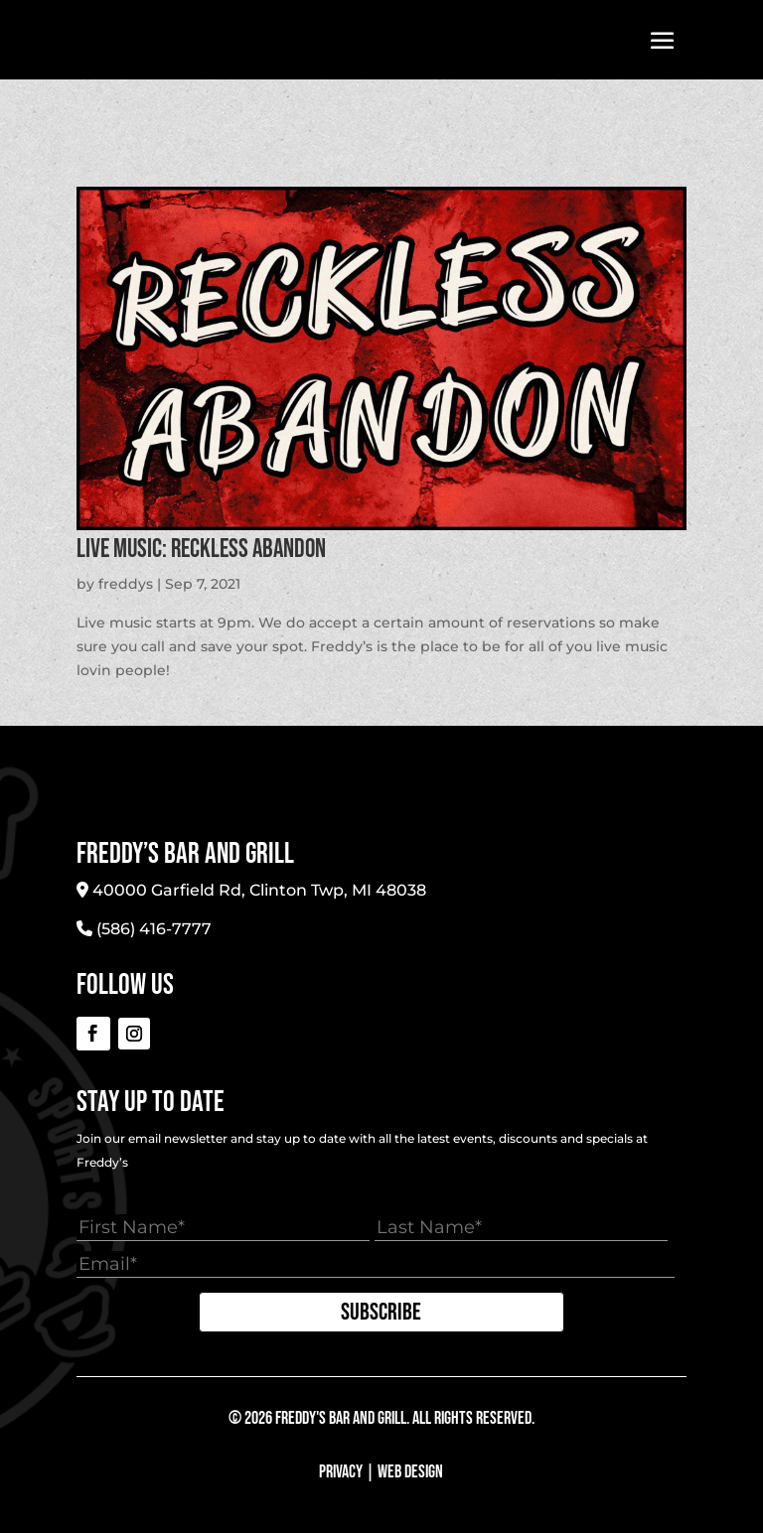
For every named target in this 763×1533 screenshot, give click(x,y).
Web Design (410, 1472)
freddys (125, 584)
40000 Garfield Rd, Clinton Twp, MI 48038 (259, 890)
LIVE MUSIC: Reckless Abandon (201, 549)
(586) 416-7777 (154, 928)
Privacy (341, 1472)
